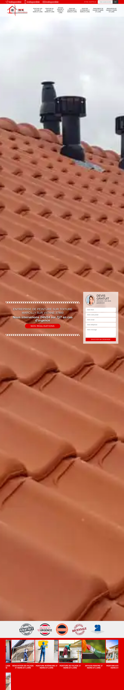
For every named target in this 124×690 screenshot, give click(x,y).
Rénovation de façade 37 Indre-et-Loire (111, 10)
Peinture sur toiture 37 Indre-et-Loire (38, 10)
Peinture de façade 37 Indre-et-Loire (49, 10)
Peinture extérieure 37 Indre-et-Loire (85, 10)
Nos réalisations (43, 326)
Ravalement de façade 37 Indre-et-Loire (98, 10)
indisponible (14, 2)
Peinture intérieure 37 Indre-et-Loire (72, 10)
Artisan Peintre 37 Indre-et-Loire (60, 10)
